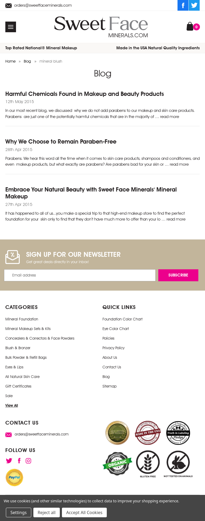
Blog (106, 377)
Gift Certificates (18, 386)
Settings (18, 512)
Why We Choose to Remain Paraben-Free (60, 141)
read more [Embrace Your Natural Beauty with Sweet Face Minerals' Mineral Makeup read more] (176, 219)
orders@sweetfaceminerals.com (38, 5)
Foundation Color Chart (122, 319)
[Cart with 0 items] (190, 25)
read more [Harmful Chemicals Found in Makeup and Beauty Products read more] (169, 116)
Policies (108, 338)
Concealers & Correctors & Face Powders (39, 338)
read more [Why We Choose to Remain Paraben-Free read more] (179, 164)
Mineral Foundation (21, 319)
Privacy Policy (113, 348)
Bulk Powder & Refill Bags (25, 357)
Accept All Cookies (84, 512)
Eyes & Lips (14, 367)
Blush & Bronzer (17, 348)
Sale (9, 396)
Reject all (47, 512)
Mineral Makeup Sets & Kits (27, 329)
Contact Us (111, 367)
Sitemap (109, 386)
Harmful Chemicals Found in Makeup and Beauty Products (84, 93)
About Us (109, 357)
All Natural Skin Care (22, 377)
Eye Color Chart (115, 329)
